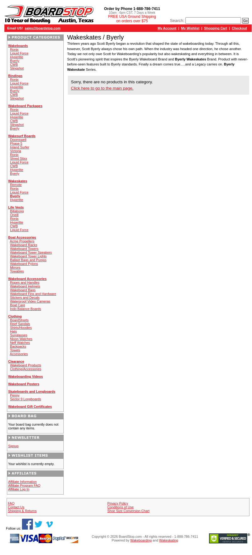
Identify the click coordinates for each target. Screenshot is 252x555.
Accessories (19, 354)
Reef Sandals (20, 324)
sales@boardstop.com (43, 28)
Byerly (14, 61)
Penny (14, 395)
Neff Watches (20, 343)
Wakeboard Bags (22, 290)
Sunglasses (18, 335)
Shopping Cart (215, 28)
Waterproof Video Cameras (30, 301)
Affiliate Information (22, 482)
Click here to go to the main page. (102, 88)
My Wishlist (190, 28)
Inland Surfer (19, 147)
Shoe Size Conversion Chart (128, 511)
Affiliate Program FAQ (24, 485)
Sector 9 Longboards (25, 399)
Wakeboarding (141, 540)
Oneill (14, 215)
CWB (14, 64)
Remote (16, 185)
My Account (167, 28)
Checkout (239, 28)
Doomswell (18, 140)
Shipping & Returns (22, 511)
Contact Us (16, 507)
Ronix (14, 49)
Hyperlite (16, 57)
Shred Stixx (18, 158)
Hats (13, 331)
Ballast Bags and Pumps (28, 260)
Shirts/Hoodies (21, 327)
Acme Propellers (22, 241)
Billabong (17, 211)
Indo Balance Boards (25, 309)
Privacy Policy (117, 503)
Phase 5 (16, 143)
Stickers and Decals (25, 297)
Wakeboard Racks (23, 245)
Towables (17, 271)
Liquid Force (19, 53)
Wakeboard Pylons (24, 264)
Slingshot (17, 68)
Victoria (15, 151)
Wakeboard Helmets (25, 286)
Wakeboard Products (25, 365)
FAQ (11, 503)
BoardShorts (19, 320)
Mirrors (15, 267)
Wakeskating (168, 540)
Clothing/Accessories (25, 369)
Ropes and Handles (25, 282)
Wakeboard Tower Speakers (31, 252)
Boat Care (17, 305)
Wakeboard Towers (24, 249)
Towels (15, 350)
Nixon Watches (21, 339)
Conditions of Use (120, 507)
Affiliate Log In (18, 489)
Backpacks (18, 346)
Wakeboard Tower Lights (28, 256)
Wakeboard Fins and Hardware (33, 294)
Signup (13, 446)
